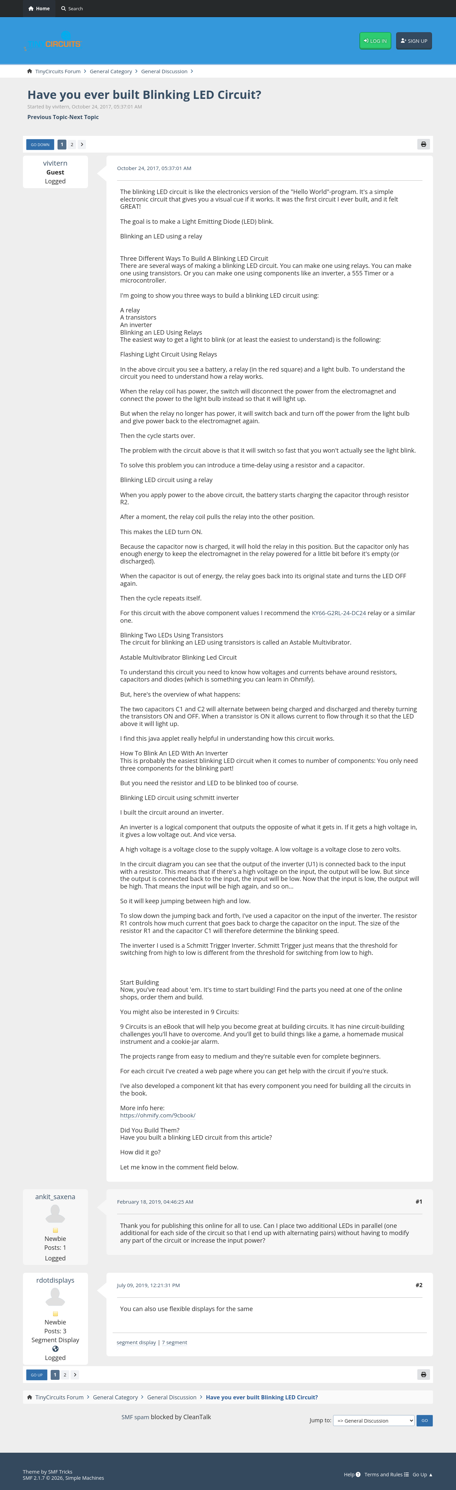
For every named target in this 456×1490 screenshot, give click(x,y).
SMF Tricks (61, 1471)
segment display (138, 1343)
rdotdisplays (55, 1281)
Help (347, 1475)
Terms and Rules (383, 1475)
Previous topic (47, 117)
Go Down (41, 145)
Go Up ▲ (422, 1475)
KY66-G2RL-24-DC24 (341, 614)
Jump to (320, 1422)
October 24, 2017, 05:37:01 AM (156, 169)
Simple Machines (88, 1477)
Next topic (84, 117)
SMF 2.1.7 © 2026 (44, 1477)
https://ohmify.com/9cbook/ (160, 1116)
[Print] (423, 145)
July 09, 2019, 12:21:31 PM (150, 1286)
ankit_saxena (55, 1198)
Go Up (37, 1376)
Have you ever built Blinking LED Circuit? (152, 95)
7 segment (177, 1343)
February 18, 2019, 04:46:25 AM (157, 1203)
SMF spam (135, 1418)
